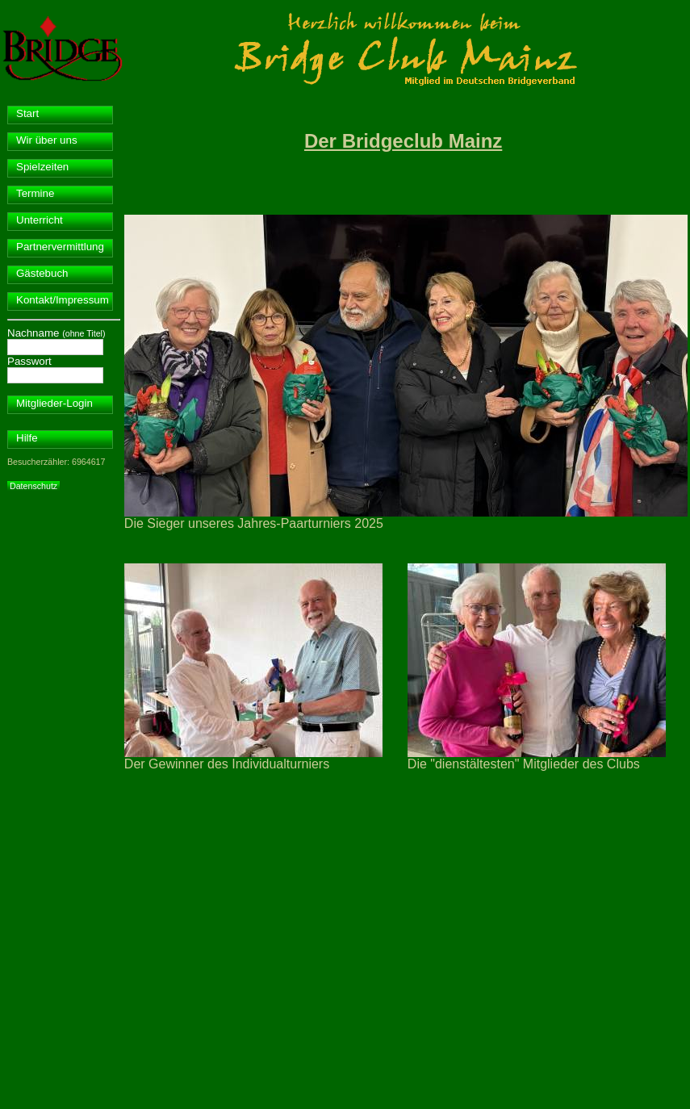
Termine (35, 193)
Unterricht (39, 220)
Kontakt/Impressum (62, 300)
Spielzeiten (42, 167)
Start (27, 113)
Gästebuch (42, 273)
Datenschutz (33, 486)
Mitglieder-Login (54, 403)
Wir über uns (46, 140)
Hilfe (27, 438)
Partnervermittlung (60, 247)
